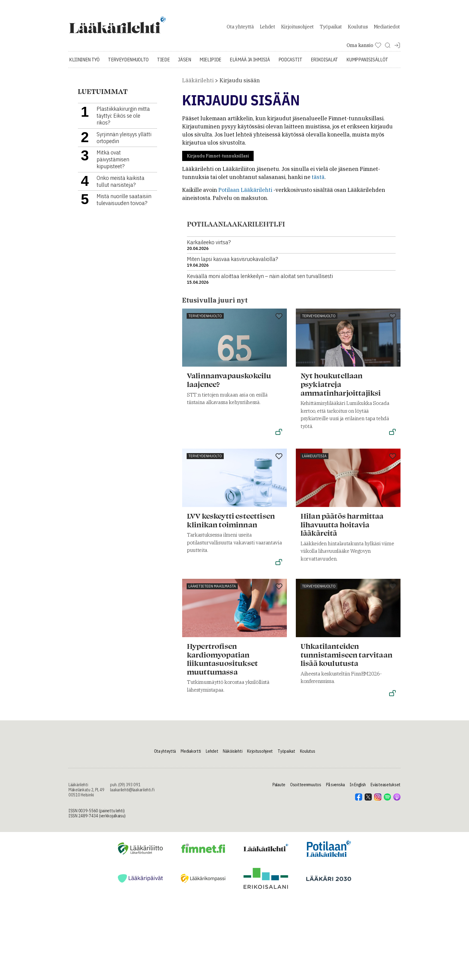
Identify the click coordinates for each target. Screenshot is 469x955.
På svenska (335, 788)
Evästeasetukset (386, 788)
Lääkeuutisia (314, 459)
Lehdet (267, 28)
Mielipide (210, 63)
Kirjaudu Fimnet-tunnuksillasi (218, 159)
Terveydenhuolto (128, 63)
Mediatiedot (387, 28)
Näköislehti (232, 754)
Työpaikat (331, 28)
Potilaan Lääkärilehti (245, 193)
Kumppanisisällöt (367, 63)
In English (358, 788)
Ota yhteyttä (240, 28)
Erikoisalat (324, 63)
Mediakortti (191, 754)
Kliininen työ (84, 63)
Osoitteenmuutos (305, 788)
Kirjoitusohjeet (297, 28)
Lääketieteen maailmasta (212, 589)
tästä (318, 180)
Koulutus (358, 28)
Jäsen (184, 63)
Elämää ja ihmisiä (250, 63)
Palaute (278, 788)
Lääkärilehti (198, 83)
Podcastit (290, 63)
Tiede (163, 63)
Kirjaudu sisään (240, 83)
